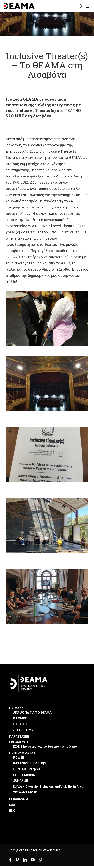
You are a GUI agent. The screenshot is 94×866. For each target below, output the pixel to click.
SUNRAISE (20, 781)
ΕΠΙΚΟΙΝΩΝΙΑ (18, 799)
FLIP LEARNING (24, 775)
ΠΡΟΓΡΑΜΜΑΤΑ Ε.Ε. (24, 753)
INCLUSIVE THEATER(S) (30, 763)
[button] (88, 6)
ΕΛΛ (12, 805)
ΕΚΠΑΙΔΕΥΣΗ (18, 742)
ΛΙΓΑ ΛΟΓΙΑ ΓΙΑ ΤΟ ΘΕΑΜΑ (32, 712)
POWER (18, 757)
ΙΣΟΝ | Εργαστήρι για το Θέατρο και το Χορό (45, 746)
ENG (12, 810)
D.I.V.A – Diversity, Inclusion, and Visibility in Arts (48, 786)
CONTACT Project (26, 769)
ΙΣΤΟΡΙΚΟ (20, 718)
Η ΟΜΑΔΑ (16, 708)
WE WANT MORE (25, 792)
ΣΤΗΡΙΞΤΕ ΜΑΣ (24, 730)
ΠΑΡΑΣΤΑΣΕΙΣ (19, 736)
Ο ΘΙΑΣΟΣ (20, 724)
